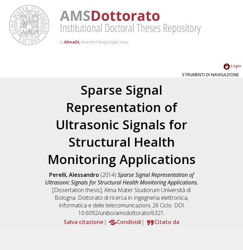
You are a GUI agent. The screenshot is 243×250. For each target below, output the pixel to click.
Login (232, 65)
